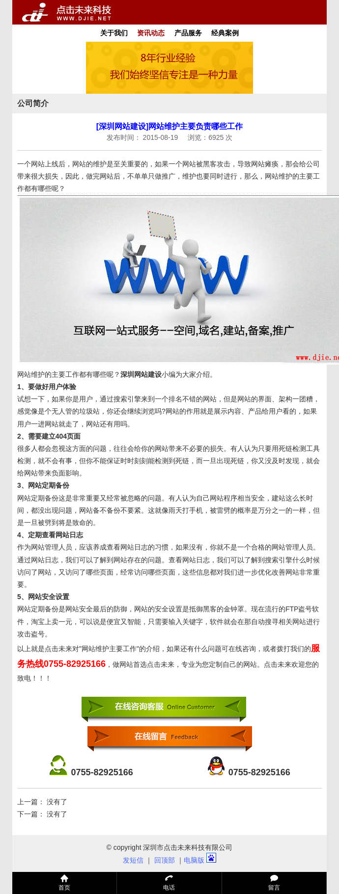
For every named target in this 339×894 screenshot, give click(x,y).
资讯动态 (151, 33)
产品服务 (188, 33)
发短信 (133, 860)
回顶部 (164, 860)
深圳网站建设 (141, 374)
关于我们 (114, 33)
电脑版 (194, 860)
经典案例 (225, 33)
